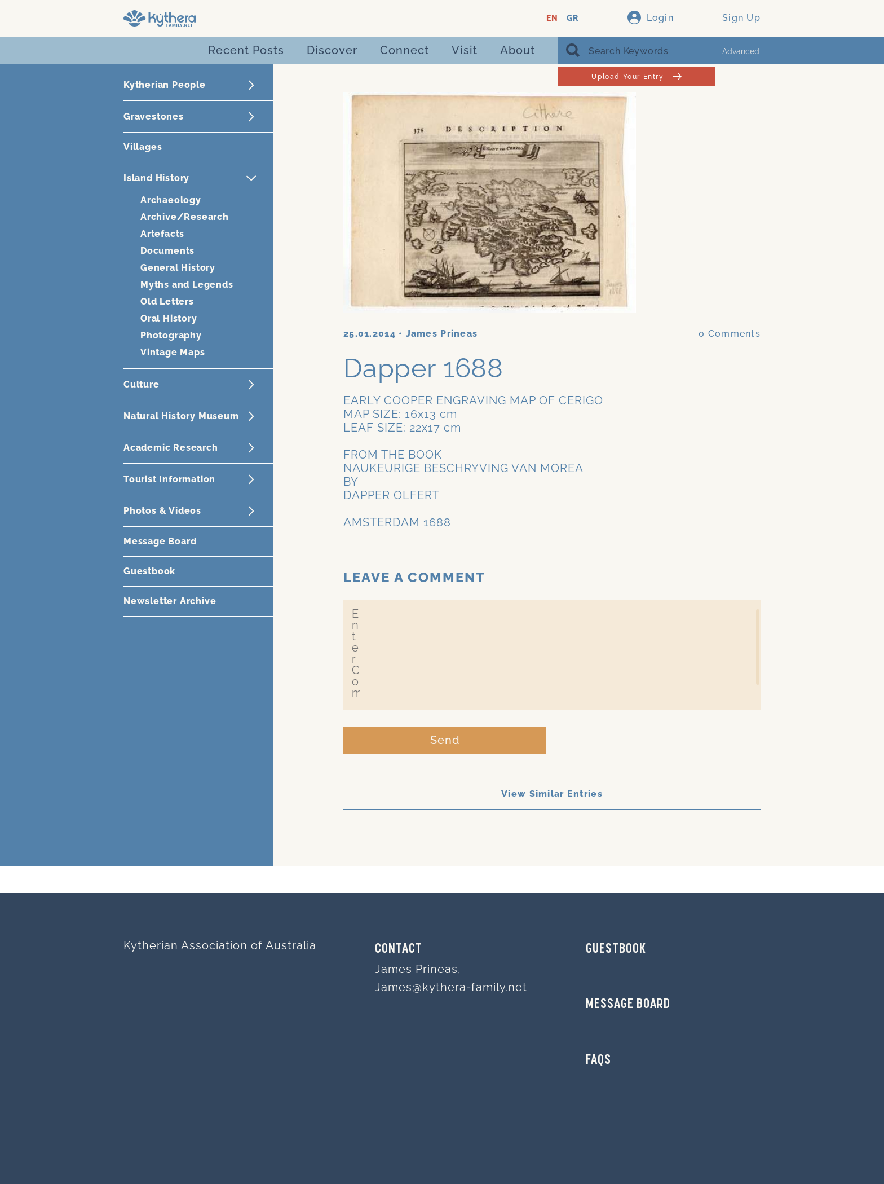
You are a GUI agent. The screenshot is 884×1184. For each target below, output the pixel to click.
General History (177, 267)
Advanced (740, 51)
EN (552, 18)
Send (445, 740)
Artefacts (162, 233)
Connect (404, 50)
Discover (332, 50)
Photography (171, 335)
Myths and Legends (186, 284)
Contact (398, 949)
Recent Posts (246, 50)
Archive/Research (184, 217)
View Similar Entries (552, 794)
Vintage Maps (172, 352)
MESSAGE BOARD (628, 1004)
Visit (465, 50)
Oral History (168, 318)
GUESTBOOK (616, 949)
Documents (167, 250)
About (517, 50)
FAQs (598, 1060)
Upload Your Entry (636, 76)
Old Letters (167, 301)
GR (572, 18)
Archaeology (170, 200)
